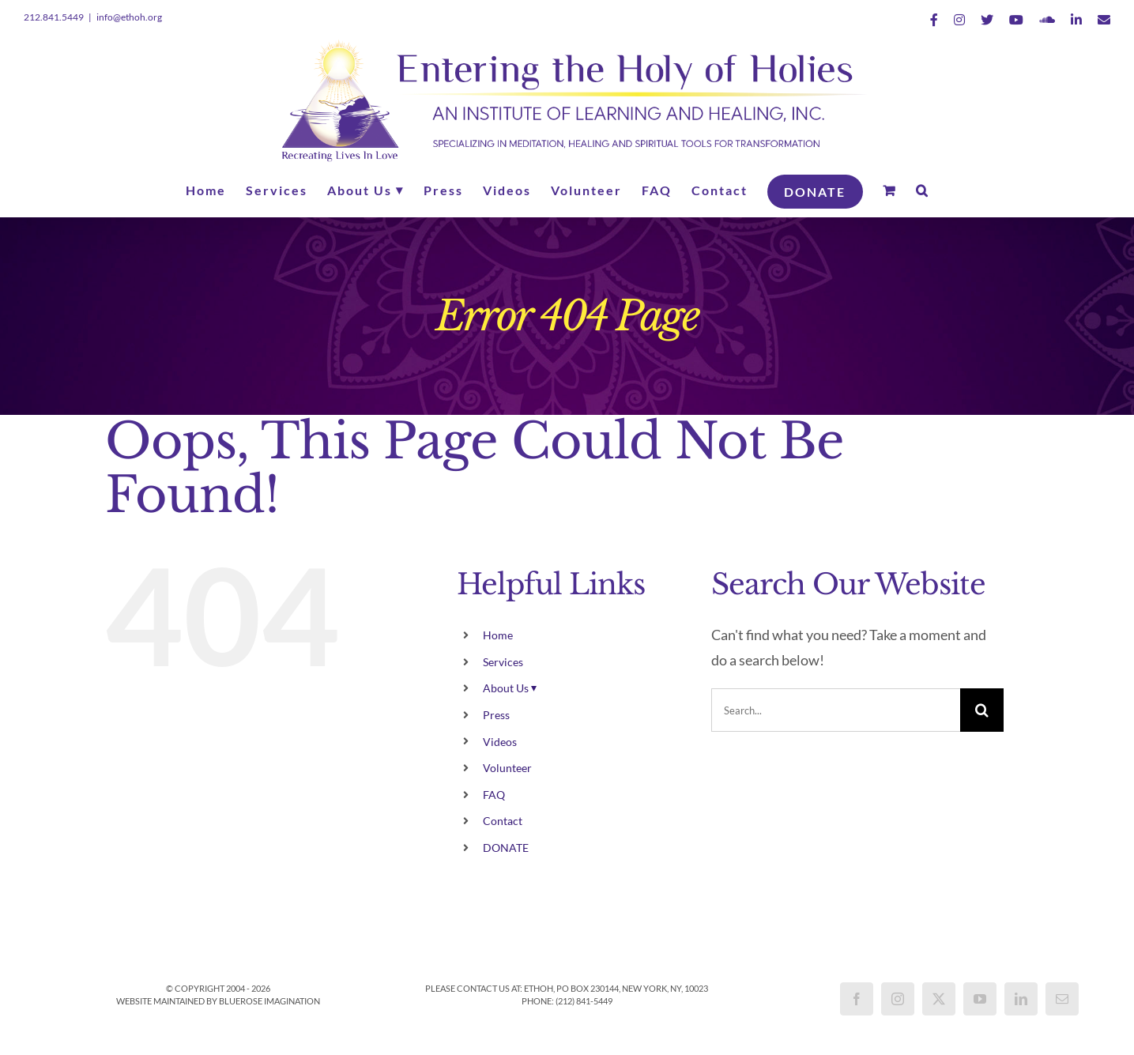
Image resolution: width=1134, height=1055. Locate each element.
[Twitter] (938, 998)
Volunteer (507, 767)
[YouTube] (979, 998)
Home (498, 635)
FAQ (494, 794)
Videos (500, 741)
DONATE (506, 847)
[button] (922, 190)
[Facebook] (856, 998)
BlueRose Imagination (269, 1001)
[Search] (982, 710)
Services (503, 662)
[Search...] (835, 710)
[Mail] (1062, 998)
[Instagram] (897, 998)
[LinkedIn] (1021, 998)
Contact (502, 820)
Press (496, 715)
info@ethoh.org (129, 17)
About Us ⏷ (510, 688)
